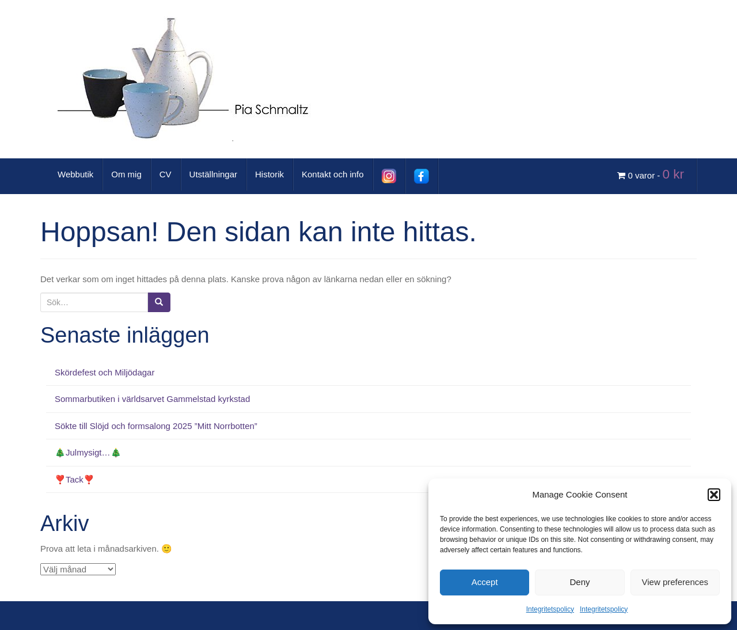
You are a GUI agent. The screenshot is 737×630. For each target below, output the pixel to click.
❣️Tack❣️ (74, 479)
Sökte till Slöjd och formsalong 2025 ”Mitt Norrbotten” (156, 426)
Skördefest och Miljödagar (104, 372)
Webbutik (75, 174)
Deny (579, 582)
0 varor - (652, 174)
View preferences (675, 582)
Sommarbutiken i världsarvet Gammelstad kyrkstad (152, 399)
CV (165, 174)
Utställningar (213, 174)
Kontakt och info (333, 174)
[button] (714, 494)
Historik (269, 174)
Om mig (126, 174)
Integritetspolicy (550, 609)
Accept (485, 582)
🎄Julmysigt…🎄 (88, 452)
